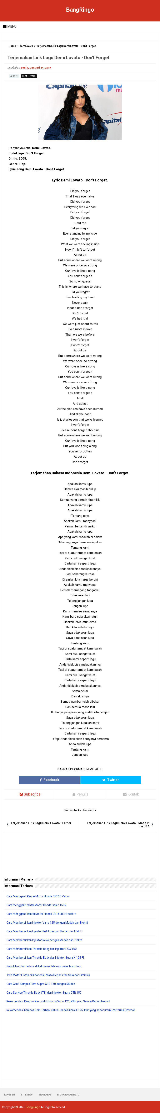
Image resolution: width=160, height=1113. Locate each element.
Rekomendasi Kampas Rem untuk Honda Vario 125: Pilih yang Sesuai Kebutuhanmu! (61, 1001)
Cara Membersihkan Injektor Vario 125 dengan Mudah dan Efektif (49, 922)
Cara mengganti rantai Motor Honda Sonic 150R (37, 905)
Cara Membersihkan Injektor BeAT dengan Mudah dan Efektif (46, 931)
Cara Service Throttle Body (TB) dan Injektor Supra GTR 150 (45, 992)
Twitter (99, 780)
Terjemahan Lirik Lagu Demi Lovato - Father (41, 823)
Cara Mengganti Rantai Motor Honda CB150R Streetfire (42, 914)
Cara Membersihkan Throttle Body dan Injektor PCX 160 (43, 949)
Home (12, 46)
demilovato (26, 46)
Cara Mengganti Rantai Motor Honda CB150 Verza (39, 896)
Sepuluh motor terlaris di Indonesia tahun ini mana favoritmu (46, 966)
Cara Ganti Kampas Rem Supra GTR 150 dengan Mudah (42, 984)
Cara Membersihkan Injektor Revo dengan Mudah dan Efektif (46, 940)
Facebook (61, 780)
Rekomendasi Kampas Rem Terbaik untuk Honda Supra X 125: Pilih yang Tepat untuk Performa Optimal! (74, 1010)
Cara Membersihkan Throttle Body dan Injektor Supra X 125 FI (46, 957)
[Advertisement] (80, 1046)
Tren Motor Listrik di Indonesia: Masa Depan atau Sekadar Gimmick (50, 975)
